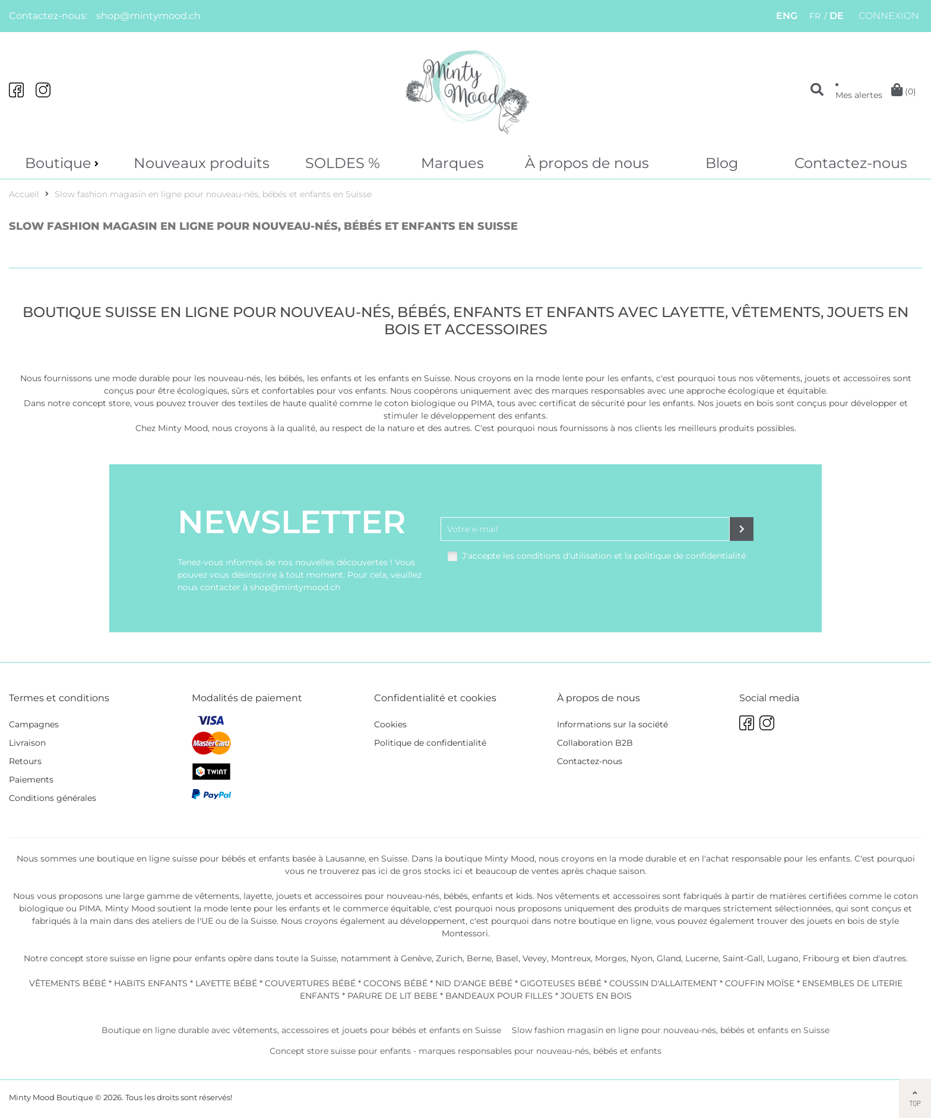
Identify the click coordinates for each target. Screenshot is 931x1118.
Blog (721, 163)
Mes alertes (858, 95)
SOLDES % (342, 163)
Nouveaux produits (202, 163)
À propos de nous (587, 163)
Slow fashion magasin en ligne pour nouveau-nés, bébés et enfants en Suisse (213, 197)
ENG (786, 15)
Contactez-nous (850, 163)
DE (836, 15)
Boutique (58, 163)
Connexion (889, 15)
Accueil (24, 197)
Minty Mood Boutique (51, 1100)
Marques (452, 163)
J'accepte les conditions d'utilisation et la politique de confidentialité (604, 558)
